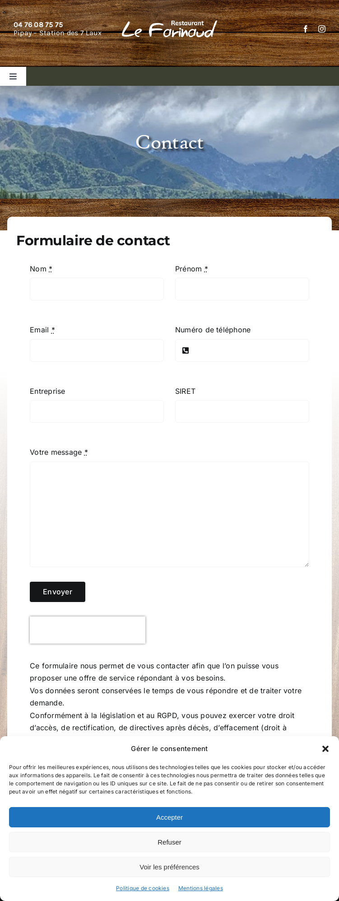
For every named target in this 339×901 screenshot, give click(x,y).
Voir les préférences (169, 867)
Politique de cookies (142, 888)
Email (42, 329)
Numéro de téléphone (213, 329)
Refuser (169, 842)
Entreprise (47, 391)
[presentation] (87, 630)
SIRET (185, 391)
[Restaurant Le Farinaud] (170, 23)
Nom (41, 268)
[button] (325, 748)
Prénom (191, 268)
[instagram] (321, 29)
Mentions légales (200, 888)
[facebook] (305, 29)
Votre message (59, 452)
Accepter (169, 817)
